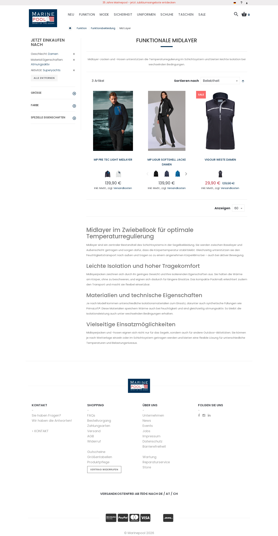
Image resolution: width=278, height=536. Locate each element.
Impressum (151, 434)
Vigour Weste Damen (220, 157)
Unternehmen (153, 413)
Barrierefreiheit (154, 444)
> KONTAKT (40, 429)
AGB (90, 434)
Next (185, 172)
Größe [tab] (36, 91)
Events (148, 424)
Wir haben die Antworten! (52, 418)
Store (147, 465)
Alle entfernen (44, 76)
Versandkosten (122, 186)
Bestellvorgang (99, 418)
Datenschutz (152, 439)
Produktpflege (98, 460)
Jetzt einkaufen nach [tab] (48, 40)
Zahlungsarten (98, 424)
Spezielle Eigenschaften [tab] (48, 115)
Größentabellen (99, 455)
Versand (94, 429)
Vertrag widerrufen (104, 467)
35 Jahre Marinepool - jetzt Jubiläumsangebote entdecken (139, 2)
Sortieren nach (186, 78)
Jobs (146, 429)
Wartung (149, 455)
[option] (107, 171)
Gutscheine (96, 449)
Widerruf (94, 439)
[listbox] (113, 172)
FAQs (91, 413)
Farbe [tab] (35, 103)
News (147, 418)
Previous (147, 172)
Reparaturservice (156, 460)
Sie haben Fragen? (46, 413)
